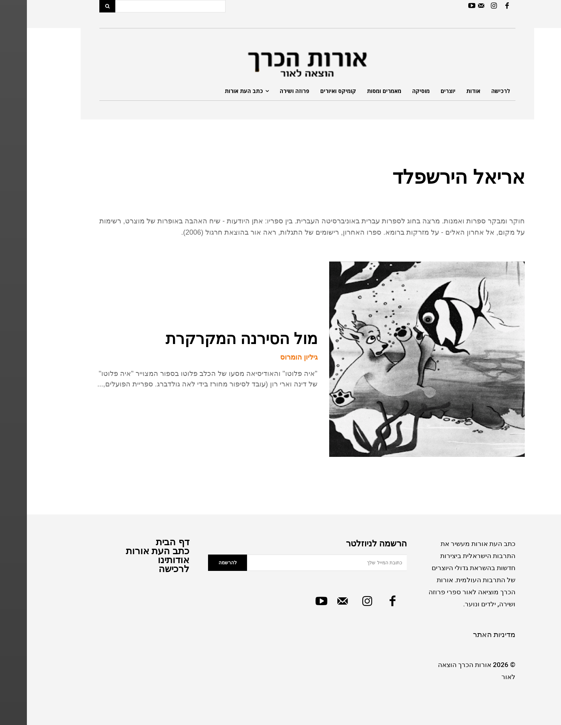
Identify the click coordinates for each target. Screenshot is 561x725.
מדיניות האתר (467, 634)
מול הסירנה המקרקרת (215, 338)
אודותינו (146, 560)
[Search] (80, 6)
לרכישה (147, 568)
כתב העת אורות (130, 551)
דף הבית (145, 542)
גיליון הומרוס (272, 357)
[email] (300, 563)
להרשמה (201, 562)
